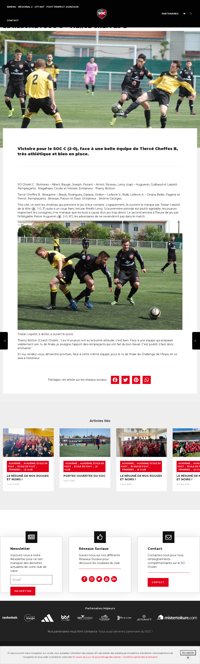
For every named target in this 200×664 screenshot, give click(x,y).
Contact (13, 20)
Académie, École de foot (22, 461)
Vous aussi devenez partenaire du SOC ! (126, 630)
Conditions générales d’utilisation (140, 657)
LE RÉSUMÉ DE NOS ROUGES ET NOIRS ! (21, 476)
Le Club (71, 466)
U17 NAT (40, 6)
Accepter (188, 652)
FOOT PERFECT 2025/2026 (62, 6)
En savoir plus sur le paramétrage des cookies (97, 657)
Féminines (23, 466)
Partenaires (170, 13)
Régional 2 (25, 6)
